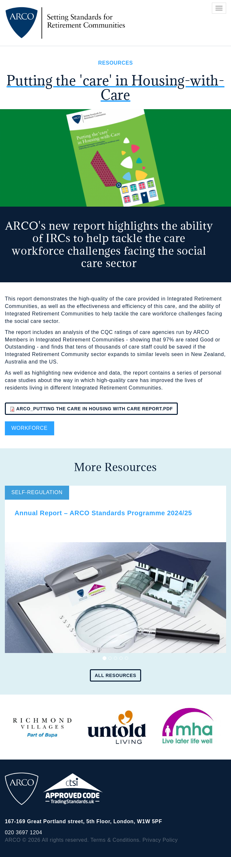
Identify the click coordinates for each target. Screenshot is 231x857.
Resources (115, 63)
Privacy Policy (160, 840)
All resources (115, 675)
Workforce (29, 428)
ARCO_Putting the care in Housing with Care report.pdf (94, 408)
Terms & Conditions (115, 840)
